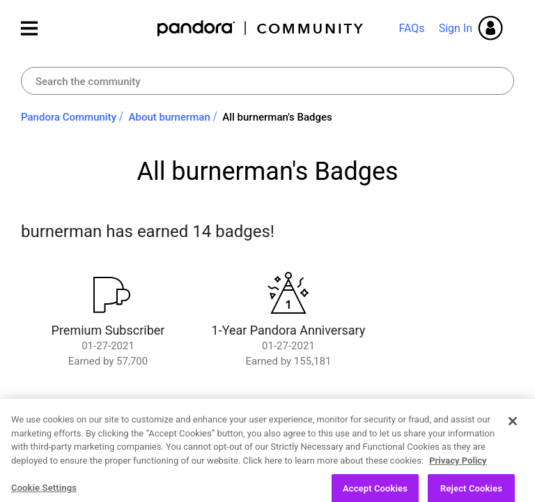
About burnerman (169, 117)
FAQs (411, 28)
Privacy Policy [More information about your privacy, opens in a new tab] (457, 487)
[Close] (512, 448)
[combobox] (267, 81)
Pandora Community (260, 28)
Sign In (455, 28)
